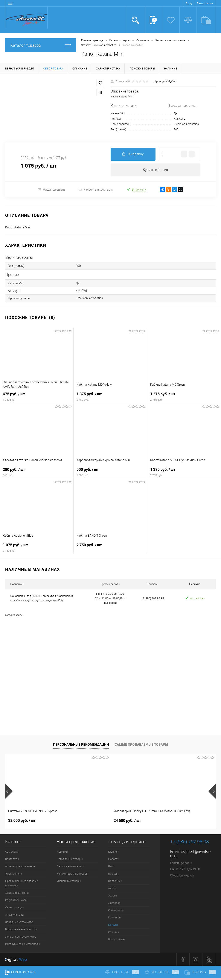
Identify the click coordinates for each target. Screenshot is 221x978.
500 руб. (110, 472)
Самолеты (11, 851)
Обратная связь (20, 972)
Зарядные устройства (19, 922)
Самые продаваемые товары (141, 744)
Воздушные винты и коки (21, 929)
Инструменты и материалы (22, 944)
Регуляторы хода (16, 900)
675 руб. (37, 397)
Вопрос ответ (116, 939)
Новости (113, 859)
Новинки (62, 851)
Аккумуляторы (14, 914)
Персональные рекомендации (81, 744)
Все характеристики (183, 105)
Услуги (112, 895)
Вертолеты (12, 859)
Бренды (113, 873)
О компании (115, 910)
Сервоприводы (14, 907)
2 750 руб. (110, 548)
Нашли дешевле (51, 189)
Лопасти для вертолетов (20, 936)
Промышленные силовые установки (21, 883)
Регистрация (205, 3)
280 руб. (37, 472)
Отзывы (113, 932)
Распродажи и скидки (70, 866)
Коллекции (115, 881)
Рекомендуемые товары (72, 873)
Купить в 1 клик (155, 170)
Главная (113, 851)
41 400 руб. (162, 820)
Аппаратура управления (20, 866)
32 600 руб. (21, 820)
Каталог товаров (40, 45)
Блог (111, 866)
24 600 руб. (92, 820)
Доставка (114, 902)
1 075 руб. (37, 548)
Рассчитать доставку (96, 189)
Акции (112, 888)
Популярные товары (70, 859)
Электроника (13, 873)
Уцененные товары (69, 881)
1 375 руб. (110, 397)
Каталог (113, 924)
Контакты (114, 917)
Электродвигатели (17, 892)
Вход (189, 3)
